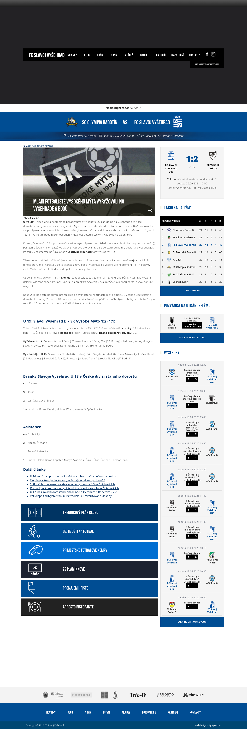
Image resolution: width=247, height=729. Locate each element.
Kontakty (194, 54)
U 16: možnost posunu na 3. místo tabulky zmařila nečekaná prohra (73, 476)
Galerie (145, 54)
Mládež (130, 54)
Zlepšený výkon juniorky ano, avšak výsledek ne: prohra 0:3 (67, 480)
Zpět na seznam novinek (38, 145)
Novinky (73, 54)
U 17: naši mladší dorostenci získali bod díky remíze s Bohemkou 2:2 (73, 492)
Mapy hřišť (177, 54)
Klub (88, 54)
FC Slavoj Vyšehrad (46, 54)
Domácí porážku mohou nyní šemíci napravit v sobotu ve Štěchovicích (74, 488)
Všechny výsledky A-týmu (192, 622)
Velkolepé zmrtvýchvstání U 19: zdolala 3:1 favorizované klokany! (71, 496)
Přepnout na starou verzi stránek (207, 64)
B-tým (115, 54)
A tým (101, 54)
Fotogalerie (149, 712)
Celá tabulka (192, 290)
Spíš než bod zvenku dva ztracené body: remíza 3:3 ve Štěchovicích (72, 484)
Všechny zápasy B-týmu (192, 337)
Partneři (161, 54)
